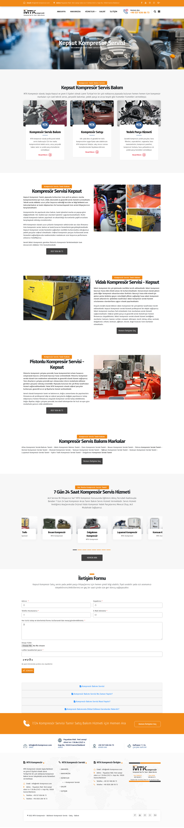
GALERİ (102, 12)
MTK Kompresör (21, 537)
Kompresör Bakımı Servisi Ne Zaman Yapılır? (92, 695)
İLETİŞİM (113, 12)
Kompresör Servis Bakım (45, 133)
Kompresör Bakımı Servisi (92, 687)
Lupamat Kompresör (127, 533)
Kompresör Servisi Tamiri (151, 448)
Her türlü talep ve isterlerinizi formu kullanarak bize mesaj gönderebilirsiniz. (53, 622)
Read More (45, 155)
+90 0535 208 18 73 (40, 799)
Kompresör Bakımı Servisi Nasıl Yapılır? (92, 703)
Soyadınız (98, 602)
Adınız (25, 602)
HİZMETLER (90, 12)
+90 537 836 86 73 (139, 13)
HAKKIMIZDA (75, 12)
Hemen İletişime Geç (147, 724)
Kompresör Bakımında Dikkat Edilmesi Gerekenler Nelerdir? (92, 710)
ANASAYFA (61, 12)
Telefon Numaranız (30, 612)
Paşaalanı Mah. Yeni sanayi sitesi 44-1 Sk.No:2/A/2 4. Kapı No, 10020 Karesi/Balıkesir (61, 5)
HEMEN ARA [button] (92, 559)
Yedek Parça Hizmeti (139, 133)
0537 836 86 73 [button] (57, 252)
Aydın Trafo (21, 533)
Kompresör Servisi (73, 783)
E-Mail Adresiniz (100, 612)
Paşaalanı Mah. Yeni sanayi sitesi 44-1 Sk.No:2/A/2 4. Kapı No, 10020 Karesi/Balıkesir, (38, 790)
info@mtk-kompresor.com (38, 3)
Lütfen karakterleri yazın (32, 651)
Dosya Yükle (27, 644)
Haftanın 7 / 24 (143, 747)
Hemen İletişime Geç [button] (127, 332)
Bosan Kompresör (56, 533)
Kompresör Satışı (92, 133)
